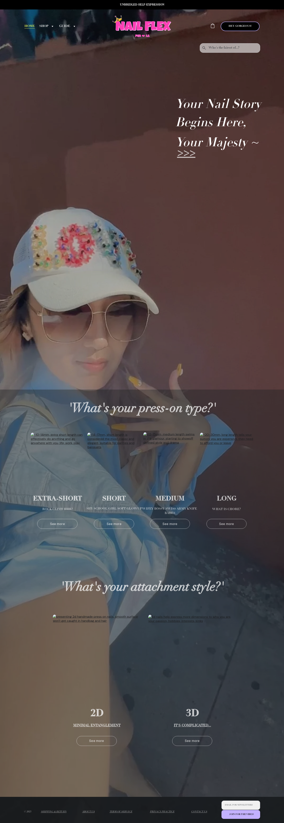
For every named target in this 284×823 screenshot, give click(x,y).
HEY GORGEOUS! (240, 26)
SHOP (43, 26)
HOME (29, 26)
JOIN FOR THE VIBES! (241, 814)
